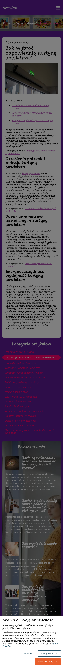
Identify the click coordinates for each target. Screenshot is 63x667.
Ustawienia (27, 653)
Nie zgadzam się (49, 653)
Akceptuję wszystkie (47, 661)
